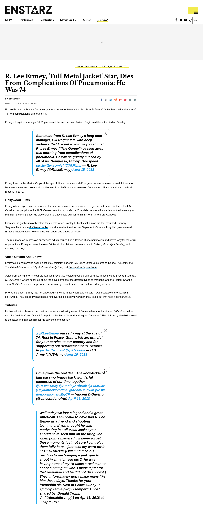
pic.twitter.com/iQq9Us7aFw (62, 353)
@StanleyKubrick (73, 388)
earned (63, 242)
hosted (70, 278)
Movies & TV (77, 20)
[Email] (130, 102)
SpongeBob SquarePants (83, 269)
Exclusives (30, 20)
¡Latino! (115, 20)
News (80, 68)
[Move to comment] (135, 102)
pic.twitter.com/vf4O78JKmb (58, 168)
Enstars (28, 9)
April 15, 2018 (83, 172)
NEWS (10, 20)
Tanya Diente (14, 101)
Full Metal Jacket (38, 229)
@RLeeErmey (48, 336)
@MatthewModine (53, 393)
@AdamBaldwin (81, 393)
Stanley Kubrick (73, 225)
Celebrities (52, 20)
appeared (48, 295)
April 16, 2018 (76, 357)
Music (98, 20)
